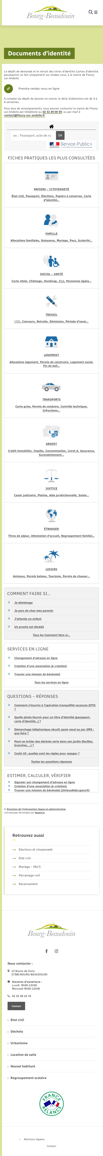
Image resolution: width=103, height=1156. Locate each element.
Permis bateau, (37, 576)
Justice (51, 488)
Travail (51, 314)
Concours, (29, 321)
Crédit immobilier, (20, 451)
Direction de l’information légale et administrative (36, 809)
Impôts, (39, 451)
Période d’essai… (77, 321)
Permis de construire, (55, 362)
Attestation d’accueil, (46, 536)
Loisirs (51, 569)
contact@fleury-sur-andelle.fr (24, 115)
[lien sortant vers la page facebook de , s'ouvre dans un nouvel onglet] (47, 951)
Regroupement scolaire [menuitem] (27, 1078)
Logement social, (81, 362)
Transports (51, 399)
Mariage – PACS (26, 867)
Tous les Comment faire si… (51, 635)
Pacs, (73, 240)
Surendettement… (51, 455)
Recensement (25, 884)
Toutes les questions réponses (51, 761)
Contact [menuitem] (51, 1146)
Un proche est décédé (29, 627)
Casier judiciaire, (25, 495)
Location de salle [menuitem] (22, 1055)
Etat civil (21, 858)
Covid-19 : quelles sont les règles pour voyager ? (46, 753)
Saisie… (83, 495)
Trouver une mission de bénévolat (37, 674)
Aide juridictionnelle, (63, 495)
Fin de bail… (51, 366)
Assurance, (87, 451)
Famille (51, 233)
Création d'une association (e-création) (40, 666)
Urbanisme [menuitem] (17, 1043)
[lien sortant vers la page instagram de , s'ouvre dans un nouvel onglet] (57, 951)
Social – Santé (51, 274)
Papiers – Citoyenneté (51, 189)
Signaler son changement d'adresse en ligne (44, 782)
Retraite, (43, 321)
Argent (51, 444)
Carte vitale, (20, 281)
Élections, (48, 196)
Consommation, (56, 451)
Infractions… (51, 410)
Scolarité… (85, 240)
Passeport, (33, 196)
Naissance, (48, 240)
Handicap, (51, 281)
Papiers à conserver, (69, 196)
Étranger (51, 529)
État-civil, (18, 196)
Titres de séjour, (19, 536)
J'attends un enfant (27, 619)
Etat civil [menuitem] (16, 1020)
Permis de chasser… (76, 576)
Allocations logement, (25, 362)
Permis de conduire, (46, 406)
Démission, (57, 321)
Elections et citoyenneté (32, 849)
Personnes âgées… (78, 281)
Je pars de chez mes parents (33, 610)
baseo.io (40, 812)
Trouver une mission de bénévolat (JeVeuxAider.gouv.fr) (51, 790)
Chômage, (36, 281)
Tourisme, (55, 576)
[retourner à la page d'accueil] (50, 12)
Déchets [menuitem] (15, 1031)
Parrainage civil (26, 875)
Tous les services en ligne (51, 682)
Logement (51, 355)
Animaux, (19, 576)
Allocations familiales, (26, 240)
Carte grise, (23, 406)
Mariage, (63, 240)
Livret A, (74, 451)
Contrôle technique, (74, 406)
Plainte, (43, 495)
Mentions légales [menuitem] (34, 1139)
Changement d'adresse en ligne (36, 658)
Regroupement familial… (78, 536)
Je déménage (23, 602)
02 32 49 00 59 (52, 112)
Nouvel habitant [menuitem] (21, 1066)
